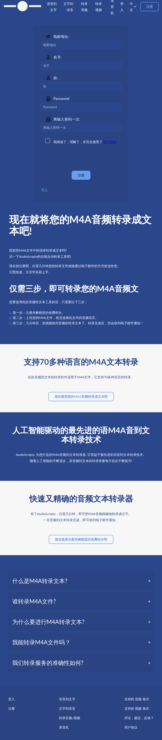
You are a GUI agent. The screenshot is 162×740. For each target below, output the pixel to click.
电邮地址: (61, 36)
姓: (55, 78)
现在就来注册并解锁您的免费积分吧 (81, 539)
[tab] (81, 581)
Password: (61, 98)
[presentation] (71, 158)
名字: (57, 57)
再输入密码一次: (66, 119)
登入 (44, 189)
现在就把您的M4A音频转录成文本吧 (81, 396)
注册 (149, 6)
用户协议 (109, 142)
